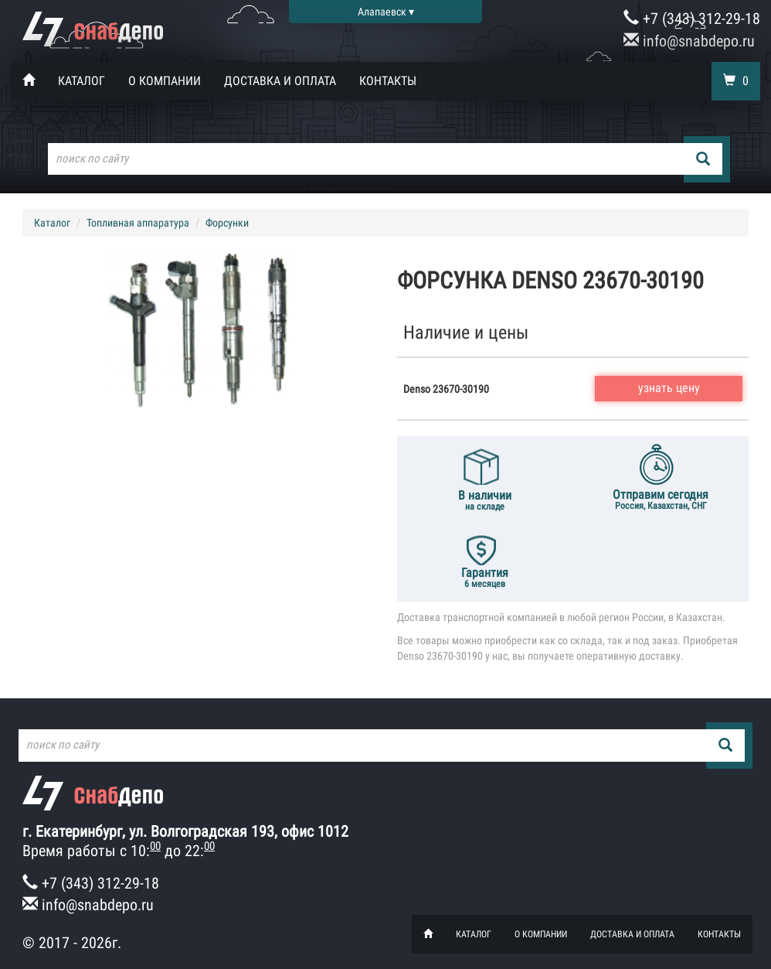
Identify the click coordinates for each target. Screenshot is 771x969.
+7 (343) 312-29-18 (691, 18)
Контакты (387, 80)
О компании (164, 80)
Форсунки (227, 223)
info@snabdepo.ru (689, 41)
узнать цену (669, 387)
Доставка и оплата (280, 80)
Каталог (81, 80)
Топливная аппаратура (138, 223)
